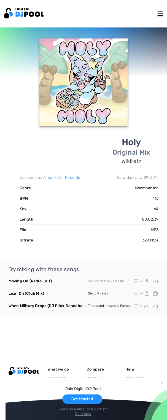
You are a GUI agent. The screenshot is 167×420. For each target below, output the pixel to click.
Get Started (82, 399)
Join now (83, 413)
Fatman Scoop (131, 306)
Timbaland (96, 306)
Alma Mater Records (61, 177)
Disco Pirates (98, 293)
